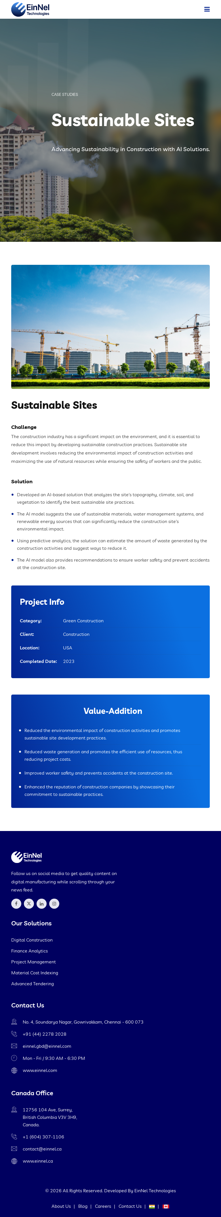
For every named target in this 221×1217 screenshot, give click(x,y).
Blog (82, 1206)
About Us (61, 1206)
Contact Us (130, 1206)
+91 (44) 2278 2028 (44, 1034)
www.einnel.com (40, 1070)
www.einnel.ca (38, 1161)
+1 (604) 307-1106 (43, 1137)
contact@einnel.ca (42, 1149)
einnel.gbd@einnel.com (47, 1046)
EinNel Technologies (155, 1190)
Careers (103, 1206)
